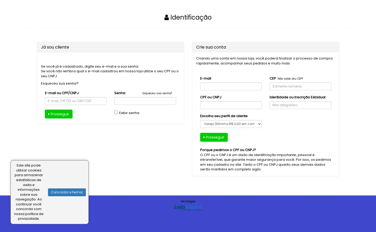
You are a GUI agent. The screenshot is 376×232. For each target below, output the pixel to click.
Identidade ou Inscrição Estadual (297, 97)
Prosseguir (58, 114)
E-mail (205, 78)
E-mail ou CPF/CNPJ (62, 93)
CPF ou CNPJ (210, 97)
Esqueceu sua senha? (60, 83)
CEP (273, 78)
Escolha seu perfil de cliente (224, 116)
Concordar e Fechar (67, 192)
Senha (119, 93)
